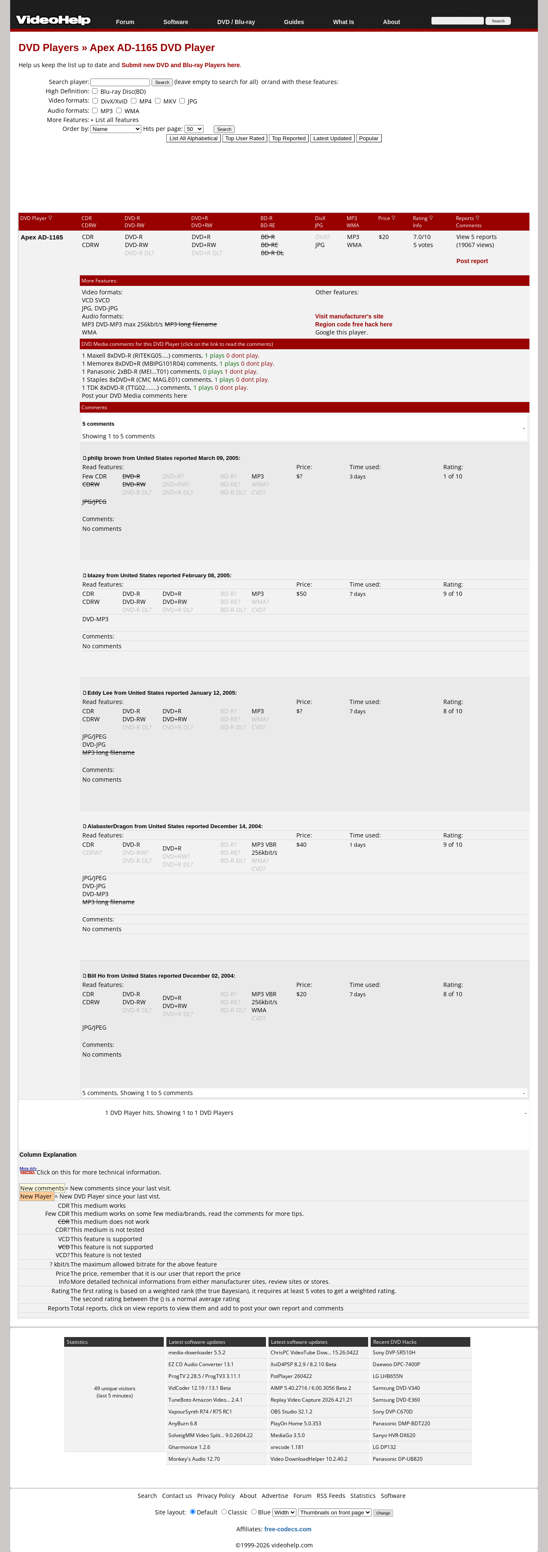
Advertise (275, 1496)
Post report (472, 261)
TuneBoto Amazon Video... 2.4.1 (205, 1399)
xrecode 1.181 (287, 1447)
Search (147, 1496)
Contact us (177, 1496)
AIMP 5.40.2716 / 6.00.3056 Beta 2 (311, 1388)
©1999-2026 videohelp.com (274, 1545)
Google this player (340, 332)
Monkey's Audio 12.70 (194, 1458)
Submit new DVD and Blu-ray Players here (181, 65)
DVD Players (49, 47)
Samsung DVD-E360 (396, 1399)
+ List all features (114, 120)
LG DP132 (384, 1447)
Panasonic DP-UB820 (398, 1458)
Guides (294, 22)
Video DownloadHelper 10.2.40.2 (309, 1458)
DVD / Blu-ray (236, 22)
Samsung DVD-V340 (396, 1388)
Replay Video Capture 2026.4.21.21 (312, 1399)
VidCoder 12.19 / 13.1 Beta (199, 1388)
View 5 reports (476, 237)
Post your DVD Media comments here (134, 395)
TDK (92, 387)
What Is (343, 22)
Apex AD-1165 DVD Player (152, 47)
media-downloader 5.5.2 (196, 1352)
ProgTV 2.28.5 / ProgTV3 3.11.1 (204, 1376)
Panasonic (101, 371)
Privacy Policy (216, 1496)
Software (175, 22)
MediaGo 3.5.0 (288, 1435)
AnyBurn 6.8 (182, 1423)
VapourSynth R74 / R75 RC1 (200, 1411)
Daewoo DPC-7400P (396, 1364)
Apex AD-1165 (42, 237)
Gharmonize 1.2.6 (189, 1447)
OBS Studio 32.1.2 (291, 1411)
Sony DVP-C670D (393, 1411)
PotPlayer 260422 (291, 1376)
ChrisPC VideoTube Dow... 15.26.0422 (314, 1352)
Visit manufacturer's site (349, 316)
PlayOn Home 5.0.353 (296, 1423)
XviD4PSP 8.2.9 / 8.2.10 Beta (303, 1364)
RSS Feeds (331, 1496)
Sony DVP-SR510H (394, 1352)
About (391, 22)
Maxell (96, 355)
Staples (97, 379)
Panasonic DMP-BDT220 (401, 1423)
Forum (125, 22)
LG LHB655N (388, 1376)
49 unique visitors (115, 1388)
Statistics (363, 1496)
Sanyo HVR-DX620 (394, 1435)
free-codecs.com (287, 1529)
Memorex (100, 363)
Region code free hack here (354, 324)
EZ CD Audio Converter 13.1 (201, 1364)
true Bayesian (227, 1291)
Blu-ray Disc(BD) (123, 91)
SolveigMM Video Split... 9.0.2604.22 (210, 1435)
